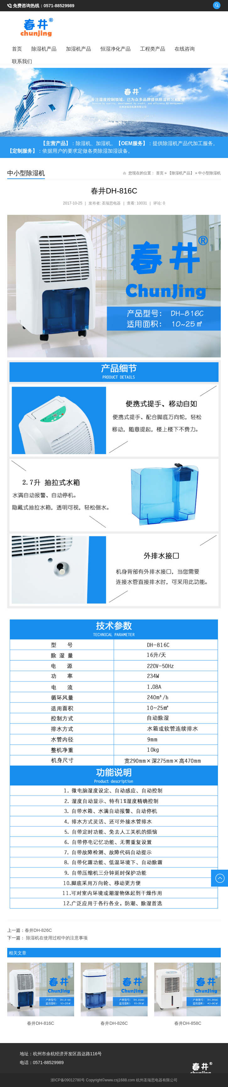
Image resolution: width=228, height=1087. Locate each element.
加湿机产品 (78, 49)
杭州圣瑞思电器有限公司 (156, 1080)
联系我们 (22, 61)
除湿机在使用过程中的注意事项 (57, 937)
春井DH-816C (40, 1023)
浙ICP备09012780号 (68, 1080)
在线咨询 (185, 49)
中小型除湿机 (209, 173)
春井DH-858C (187, 1023)
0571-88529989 (59, 5)
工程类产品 (152, 49)
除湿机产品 (44, 49)
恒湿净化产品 (115, 49)
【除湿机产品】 (181, 173)
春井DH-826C (38, 930)
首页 (17, 49)
